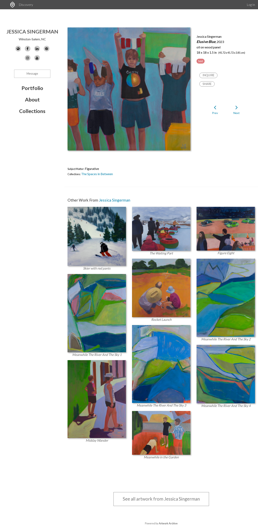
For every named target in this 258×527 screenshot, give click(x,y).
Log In (251, 4)
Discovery (26, 4)
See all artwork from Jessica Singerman (161, 499)
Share (207, 84)
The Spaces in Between (97, 174)
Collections (32, 111)
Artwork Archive (168, 523)
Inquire (208, 75)
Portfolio (32, 88)
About (32, 99)
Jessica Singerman (32, 31)
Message (32, 73)
